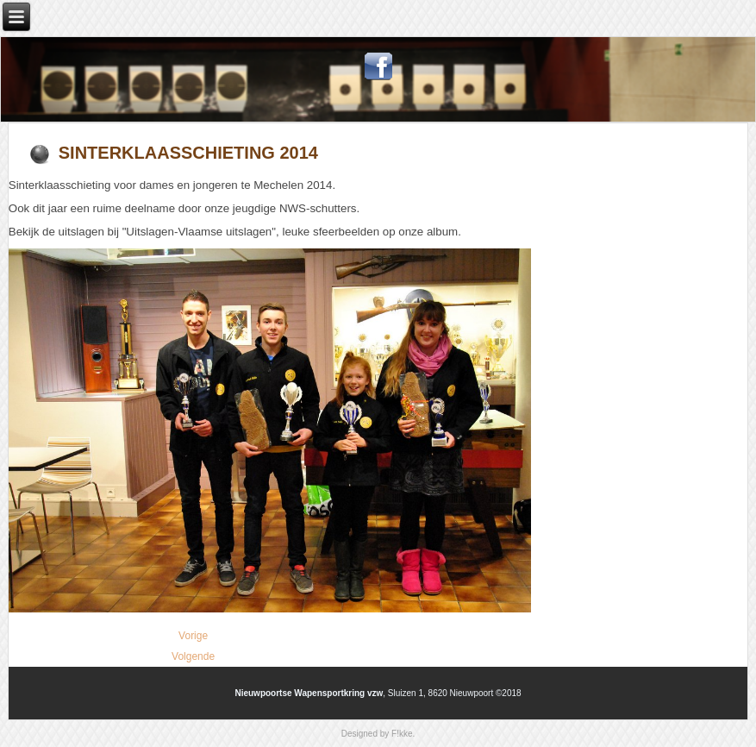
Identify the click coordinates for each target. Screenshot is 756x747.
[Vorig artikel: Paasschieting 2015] (193, 636)
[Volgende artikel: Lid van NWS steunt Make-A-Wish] (193, 656)
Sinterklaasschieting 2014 (188, 152)
